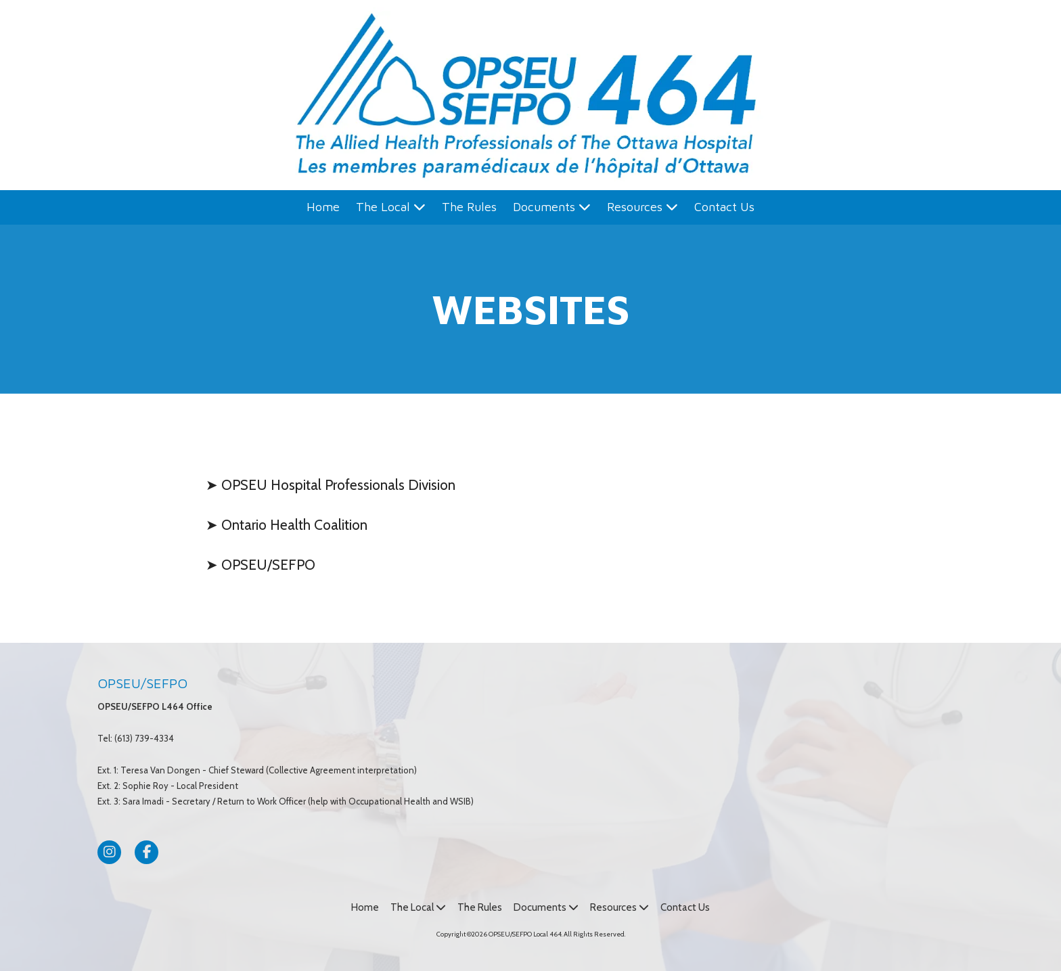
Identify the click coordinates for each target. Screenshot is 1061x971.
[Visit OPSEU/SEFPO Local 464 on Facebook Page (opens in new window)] (146, 852)
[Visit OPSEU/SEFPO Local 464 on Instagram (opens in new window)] (109, 852)
